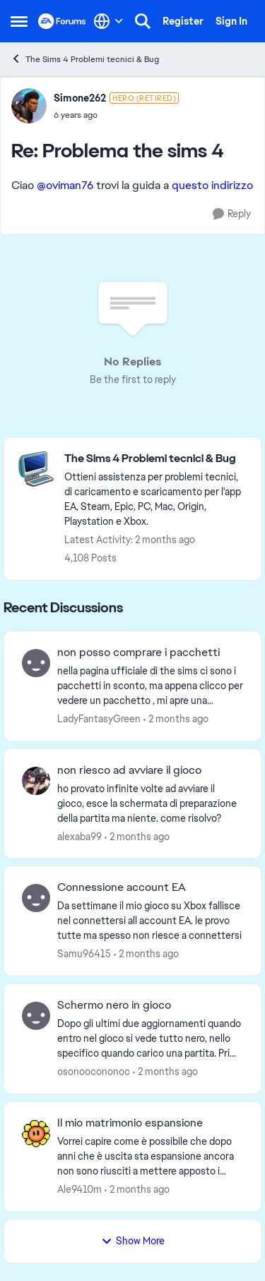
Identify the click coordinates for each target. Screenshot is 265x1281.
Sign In (231, 21)
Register (183, 21)
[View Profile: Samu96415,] (36, 898)
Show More (133, 1240)
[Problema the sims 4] (116, 115)
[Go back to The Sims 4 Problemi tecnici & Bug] (155, 458)
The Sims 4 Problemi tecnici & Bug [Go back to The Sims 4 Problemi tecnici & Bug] (85, 59)
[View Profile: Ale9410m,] (36, 1133)
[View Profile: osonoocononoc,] (36, 1016)
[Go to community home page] (62, 21)
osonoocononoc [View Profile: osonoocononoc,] (93, 1071)
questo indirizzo (212, 185)
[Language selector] (108, 21)
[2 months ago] (175, 719)
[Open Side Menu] (19, 21)
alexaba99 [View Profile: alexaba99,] (79, 836)
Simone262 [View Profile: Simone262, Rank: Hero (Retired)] (80, 98)
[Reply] (232, 214)
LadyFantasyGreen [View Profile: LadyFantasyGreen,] (99, 718)
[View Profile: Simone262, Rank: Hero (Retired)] (29, 105)
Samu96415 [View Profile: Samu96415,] (84, 953)
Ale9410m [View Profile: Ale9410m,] (79, 1189)
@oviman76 (65, 185)
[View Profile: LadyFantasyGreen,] (36, 663)
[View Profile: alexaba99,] (36, 781)
